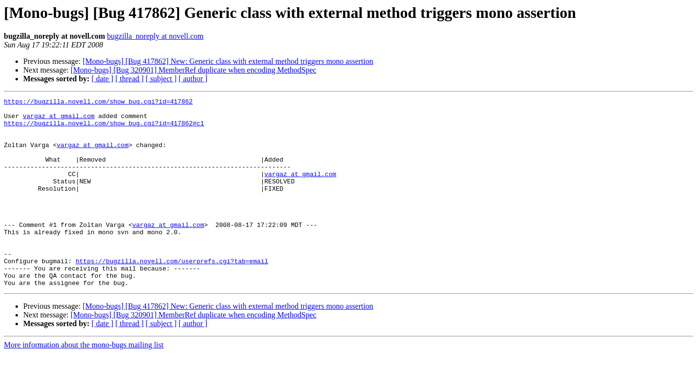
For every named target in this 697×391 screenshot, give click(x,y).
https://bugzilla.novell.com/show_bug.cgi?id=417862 (98, 102)
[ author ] (193, 79)
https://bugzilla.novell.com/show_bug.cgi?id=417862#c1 (104, 128)
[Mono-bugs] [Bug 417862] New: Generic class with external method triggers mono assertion (228, 61)
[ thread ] (129, 79)
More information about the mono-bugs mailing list (84, 382)
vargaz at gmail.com (58, 120)
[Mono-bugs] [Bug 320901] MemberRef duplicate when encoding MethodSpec (194, 70)
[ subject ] (161, 79)
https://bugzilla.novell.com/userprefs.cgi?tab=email (172, 294)
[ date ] (102, 79)
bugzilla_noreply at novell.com (155, 36)
